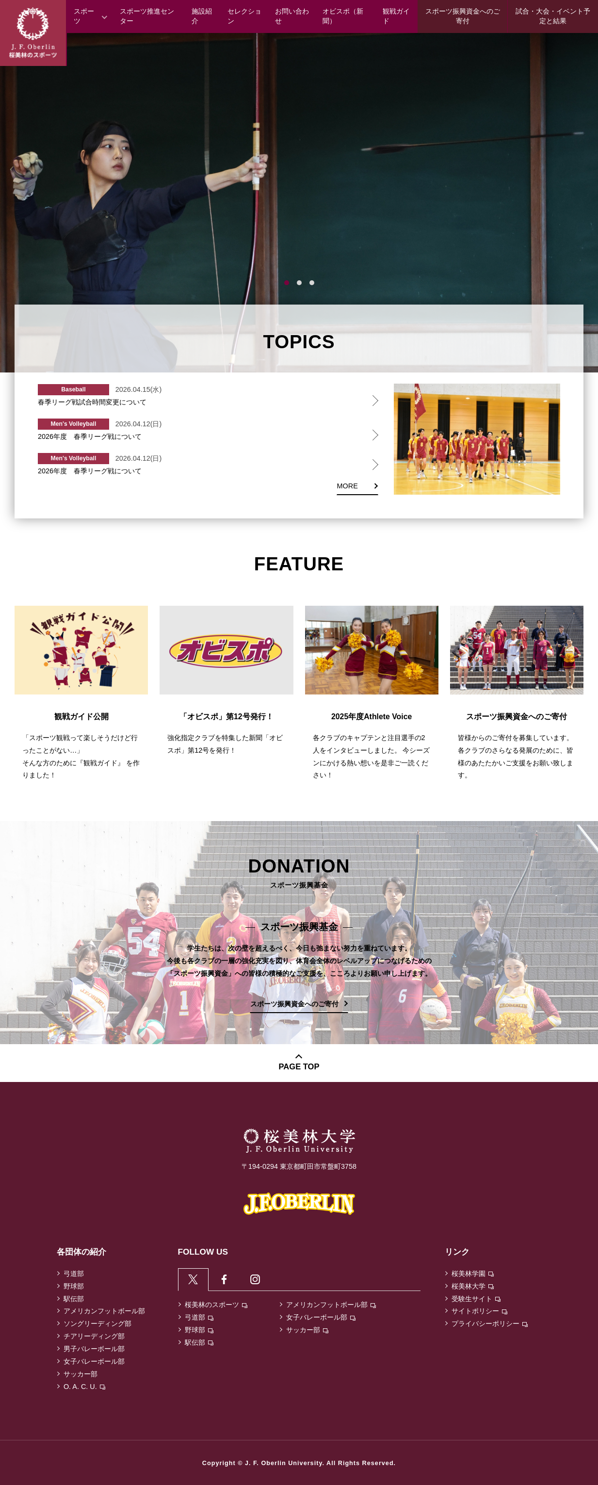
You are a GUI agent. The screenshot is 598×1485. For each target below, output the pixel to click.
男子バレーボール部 (94, 1349)
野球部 (74, 1286)
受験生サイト (476, 1299)
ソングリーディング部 (97, 1323)
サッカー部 (80, 1374)
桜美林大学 (473, 1286)
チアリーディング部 (94, 1336)
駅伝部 (74, 1299)
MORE (347, 486)
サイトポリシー (479, 1311)
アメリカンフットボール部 (104, 1311)
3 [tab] (311, 282)
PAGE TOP (299, 1066)
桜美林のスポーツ (216, 1305)
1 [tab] (286, 282)
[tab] (194, 1279)
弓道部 (74, 1273)
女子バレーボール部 (94, 1361)
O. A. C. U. (84, 1386)
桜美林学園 (473, 1273)
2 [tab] (299, 282)
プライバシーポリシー (490, 1323)
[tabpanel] (299, 202)
